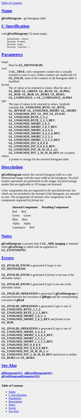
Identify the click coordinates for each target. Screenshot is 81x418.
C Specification (15, 26)
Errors (7, 260)
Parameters (12, 56)
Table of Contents (11, 3)
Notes (6, 238)
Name (6, 10)
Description (12, 169)
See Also (9, 367)
